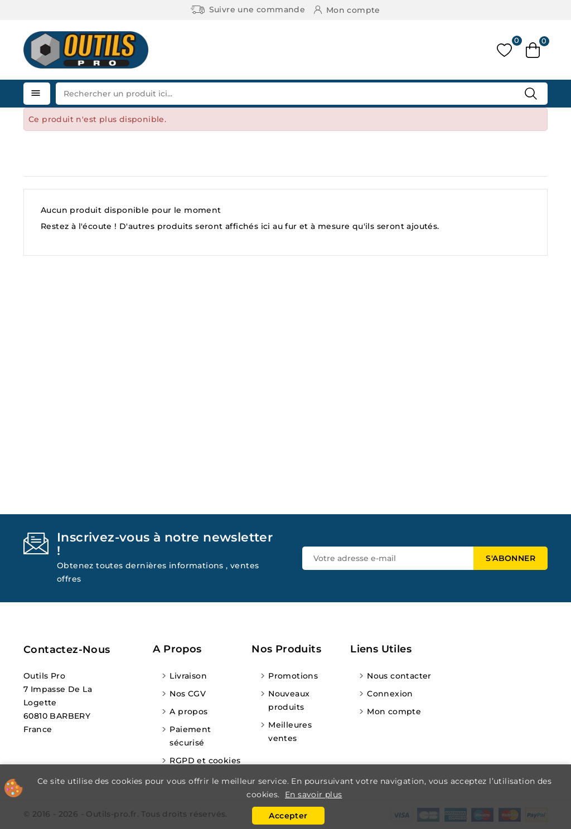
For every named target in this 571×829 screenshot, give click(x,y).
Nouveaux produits (288, 700)
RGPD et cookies (205, 760)
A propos (188, 711)
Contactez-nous (66, 649)
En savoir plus (313, 794)
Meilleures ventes (290, 731)
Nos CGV (188, 694)
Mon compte (394, 711)
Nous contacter (399, 676)
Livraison (188, 676)
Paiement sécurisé (190, 736)
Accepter (288, 816)
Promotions (293, 676)
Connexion (390, 694)
